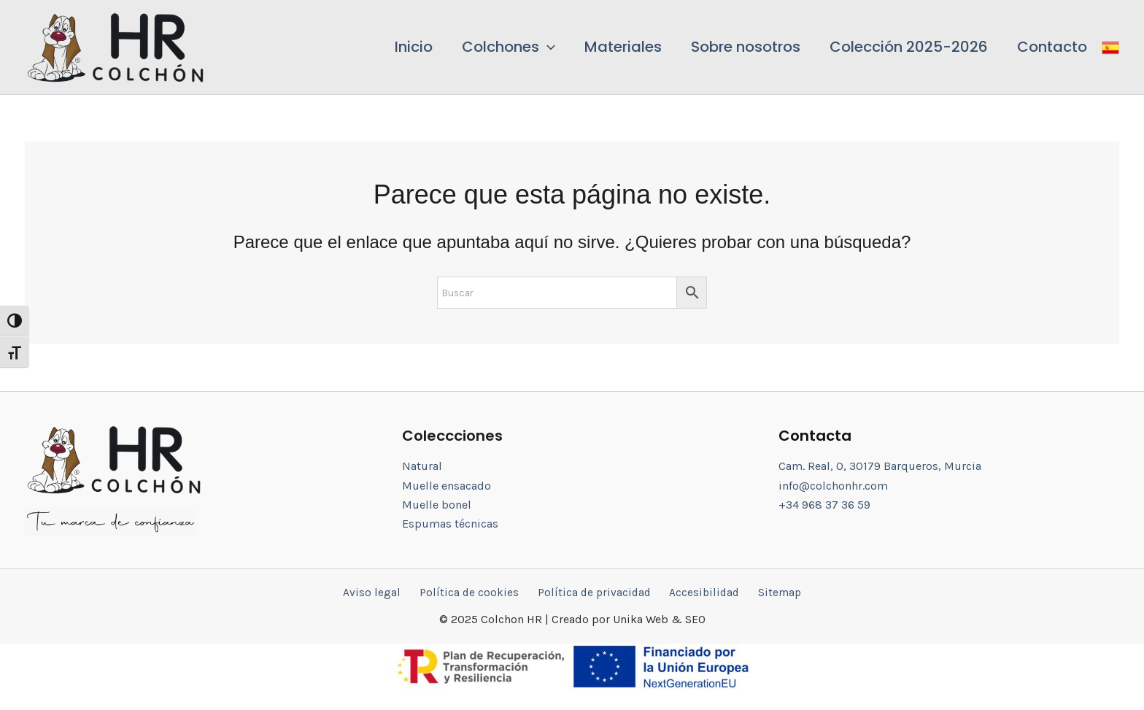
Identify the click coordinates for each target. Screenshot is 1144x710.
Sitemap (768, 592)
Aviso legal (382, 592)
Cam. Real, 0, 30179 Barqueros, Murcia (879, 465)
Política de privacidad (593, 592)
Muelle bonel (436, 504)
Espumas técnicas (450, 523)
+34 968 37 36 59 (824, 504)
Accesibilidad (698, 592)
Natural (422, 465)
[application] (580, 47)
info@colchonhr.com (833, 485)
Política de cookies (473, 592)
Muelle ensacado (446, 485)
